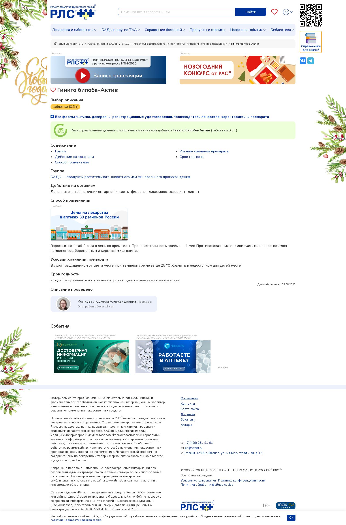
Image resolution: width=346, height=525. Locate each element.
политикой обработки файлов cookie (76, 520)
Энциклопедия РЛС (68, 43)
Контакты (188, 404)
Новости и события (246, 29)
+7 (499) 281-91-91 (199, 443)
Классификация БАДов (102, 43)
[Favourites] (274, 12)
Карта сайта (190, 409)
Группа (60, 151)
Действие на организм (74, 156)
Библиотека (281, 29)
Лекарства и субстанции (73, 29)
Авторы (186, 425)
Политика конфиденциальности (241, 480)
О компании (189, 398)
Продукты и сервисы (207, 29)
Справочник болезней (163, 29)
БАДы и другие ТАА (119, 29)
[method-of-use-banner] (108, 69)
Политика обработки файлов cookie (207, 485)
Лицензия (188, 414)
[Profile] (287, 12)
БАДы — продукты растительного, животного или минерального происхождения (174, 43)
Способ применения (72, 162)
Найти (250, 11)
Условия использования (198, 480)
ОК (291, 518)
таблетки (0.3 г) (65, 106)
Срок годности (192, 156)
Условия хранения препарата (204, 151)
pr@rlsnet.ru (194, 448)
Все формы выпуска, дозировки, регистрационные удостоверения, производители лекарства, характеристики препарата (160, 116)
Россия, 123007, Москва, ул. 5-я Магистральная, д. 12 (223, 453)
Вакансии (188, 419)
